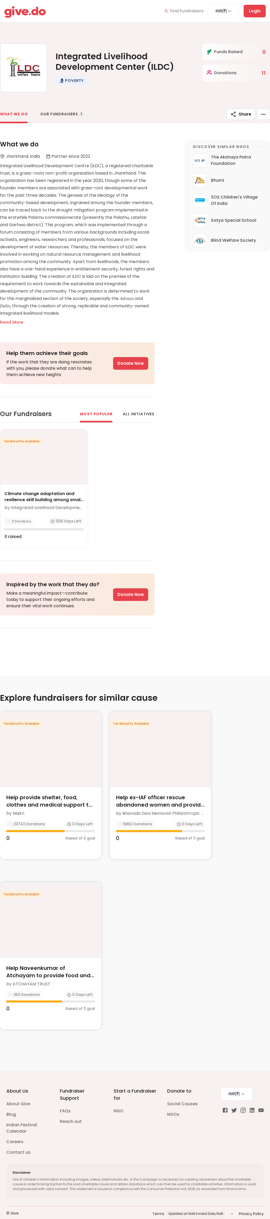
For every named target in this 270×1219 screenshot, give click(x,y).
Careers (14, 1131)
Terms (158, 1203)
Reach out (71, 1111)
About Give (18, 1093)
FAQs (65, 1100)
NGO (118, 1100)
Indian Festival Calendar (21, 1117)
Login (255, 11)
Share (240, 114)
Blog (11, 1104)
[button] (71, 80)
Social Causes (182, 1093)
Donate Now (130, 363)
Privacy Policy (251, 1203)
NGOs (173, 1104)
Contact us (18, 1142)
